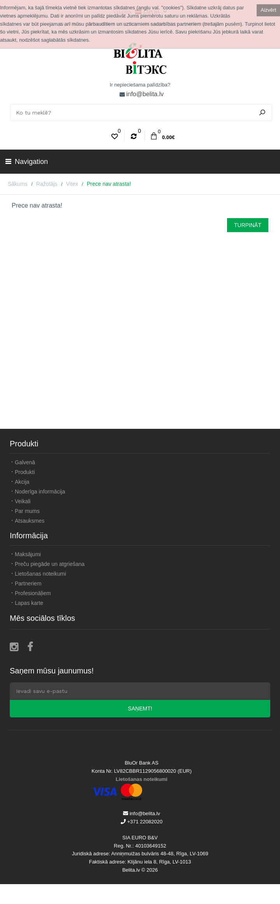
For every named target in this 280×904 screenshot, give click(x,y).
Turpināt (247, 225)
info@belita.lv (145, 94)
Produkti (25, 472)
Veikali (22, 501)
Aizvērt (268, 10)
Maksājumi (28, 554)
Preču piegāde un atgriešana (50, 564)
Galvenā (25, 462)
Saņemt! (140, 708)
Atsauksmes (29, 521)
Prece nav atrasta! (109, 184)
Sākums (18, 184)
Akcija (22, 482)
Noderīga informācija (40, 491)
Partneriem (28, 583)
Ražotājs (46, 184)
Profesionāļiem (33, 593)
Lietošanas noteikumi (40, 574)
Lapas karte (29, 603)
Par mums (27, 511)
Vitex (72, 184)
